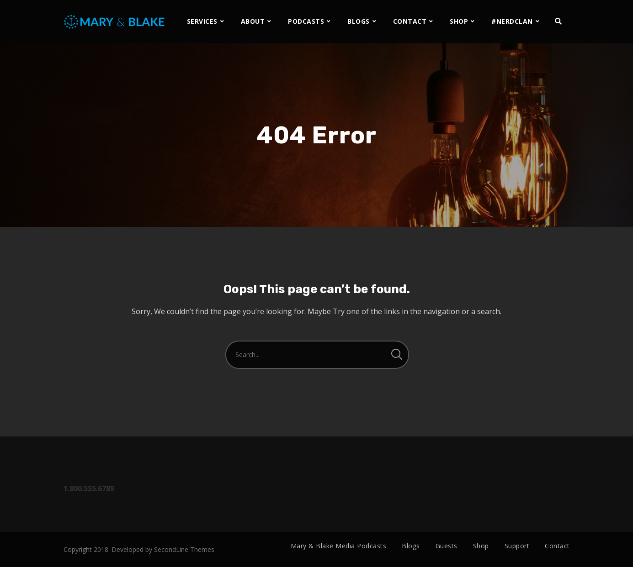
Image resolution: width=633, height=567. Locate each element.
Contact (557, 545)
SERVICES (202, 21)
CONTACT (410, 21)
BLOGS (358, 21)
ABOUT (253, 21)
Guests (446, 545)
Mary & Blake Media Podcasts (339, 545)
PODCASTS (306, 21)
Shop (481, 545)
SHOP (459, 21)
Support (517, 545)
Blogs (411, 545)
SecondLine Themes (184, 549)
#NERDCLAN (512, 21)
